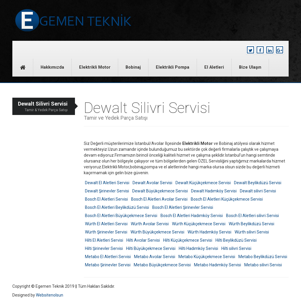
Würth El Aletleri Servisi (106, 223)
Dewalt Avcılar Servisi (152, 182)
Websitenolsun (49, 295)
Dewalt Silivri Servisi (40, 107)
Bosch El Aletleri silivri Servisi (252, 215)
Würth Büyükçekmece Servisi (157, 232)
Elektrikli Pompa (172, 67)
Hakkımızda (52, 67)
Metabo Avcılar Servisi (154, 256)
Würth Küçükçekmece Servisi (198, 223)
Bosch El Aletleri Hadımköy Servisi (191, 215)
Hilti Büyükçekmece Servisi (150, 248)
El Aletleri (214, 67)
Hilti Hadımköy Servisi (198, 248)
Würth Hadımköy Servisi (209, 232)
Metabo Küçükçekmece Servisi (206, 256)
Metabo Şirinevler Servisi (108, 265)
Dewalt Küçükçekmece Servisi (203, 182)
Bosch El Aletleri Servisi (106, 199)
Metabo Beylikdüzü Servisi (262, 256)
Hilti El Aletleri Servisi (104, 240)
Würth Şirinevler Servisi (106, 232)
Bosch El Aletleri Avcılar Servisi (159, 199)
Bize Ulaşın (250, 67)
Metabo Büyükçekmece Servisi (162, 265)
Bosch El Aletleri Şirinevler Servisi (182, 207)
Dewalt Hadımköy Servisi (214, 191)
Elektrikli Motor (95, 67)
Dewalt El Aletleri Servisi (107, 182)
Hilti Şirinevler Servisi (104, 248)
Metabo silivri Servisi (263, 265)
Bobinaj (133, 67)
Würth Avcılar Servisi (150, 223)
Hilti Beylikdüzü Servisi (236, 240)
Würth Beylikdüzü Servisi (251, 223)
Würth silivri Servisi (252, 232)
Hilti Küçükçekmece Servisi (187, 240)
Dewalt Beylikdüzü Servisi (257, 182)
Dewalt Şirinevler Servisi (107, 191)
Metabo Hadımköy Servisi (217, 265)
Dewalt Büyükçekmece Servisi (160, 191)
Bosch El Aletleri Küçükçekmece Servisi (227, 199)
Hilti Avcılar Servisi (143, 240)
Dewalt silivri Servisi (258, 191)
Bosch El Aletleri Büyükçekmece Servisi (121, 215)
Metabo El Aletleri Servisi (108, 256)
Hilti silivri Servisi (236, 248)
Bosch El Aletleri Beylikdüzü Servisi (117, 207)
